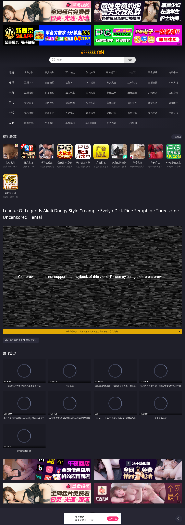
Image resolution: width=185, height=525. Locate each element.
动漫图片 (90, 102)
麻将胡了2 (111, 72)
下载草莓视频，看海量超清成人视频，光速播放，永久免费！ (123, 331)
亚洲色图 (49, 102)
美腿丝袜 (111, 102)
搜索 (130, 60)
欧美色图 (70, 102)
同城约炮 (29, 122)
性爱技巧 (173, 112)
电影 (11, 92)
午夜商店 (49, 122)
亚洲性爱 (29, 92)
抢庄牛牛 (173, 72)
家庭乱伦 (49, 112)
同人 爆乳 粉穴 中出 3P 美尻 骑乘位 (21, 340)
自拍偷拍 (49, 82)
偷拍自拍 (49, 92)
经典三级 (132, 92)
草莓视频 (70, 122)
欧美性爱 (90, 92)
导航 (11, 123)
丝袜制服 (132, 82)
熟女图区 (152, 102)
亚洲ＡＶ (29, 82)
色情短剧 (132, 122)
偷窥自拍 (29, 102)
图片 (11, 103)
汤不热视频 (91, 122)
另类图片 (173, 102)
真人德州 (49, 72)
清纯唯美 (132, 102)
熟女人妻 (111, 82)
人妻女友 (70, 112)
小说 (11, 113)
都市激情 (29, 112)
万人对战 (70, 72)
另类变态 (173, 92)
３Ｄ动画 (90, 82)
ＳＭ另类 (173, 82)
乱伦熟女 (152, 92)
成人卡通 (70, 92)
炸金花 (132, 72)
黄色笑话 (152, 112)
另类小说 (132, 112)
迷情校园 (111, 112)
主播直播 (152, 82)
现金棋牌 (152, 72)
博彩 (11, 72)
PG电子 (29, 72)
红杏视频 (111, 122)
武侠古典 (90, 112)
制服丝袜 (111, 92)
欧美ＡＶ (70, 82)
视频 (11, 82)
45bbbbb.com (92, 52)
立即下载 (113, 518)
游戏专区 (90, 72)
